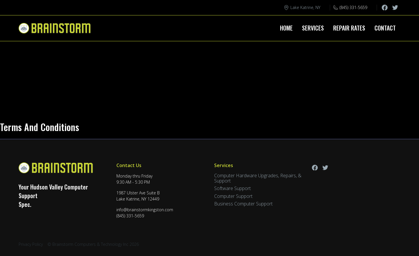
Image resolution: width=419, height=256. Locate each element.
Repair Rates (349, 28)
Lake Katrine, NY (305, 7)
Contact (385, 28)
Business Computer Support (243, 203)
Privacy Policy (31, 244)
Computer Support (233, 196)
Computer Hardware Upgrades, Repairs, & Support (257, 178)
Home (286, 28)
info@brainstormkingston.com (144, 209)
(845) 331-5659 (353, 7)
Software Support (232, 188)
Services (313, 28)
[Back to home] (56, 28)
